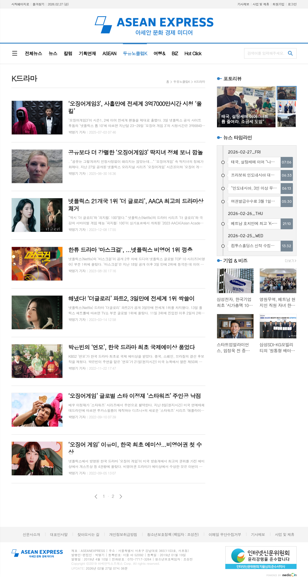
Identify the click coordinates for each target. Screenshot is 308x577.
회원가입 (278, 4)
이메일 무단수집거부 (225, 534)
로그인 (292, 4)
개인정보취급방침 (123, 534)
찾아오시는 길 (88, 534)
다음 (120, 496)
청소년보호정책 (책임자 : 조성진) (172, 534)
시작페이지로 (20, 4)
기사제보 (243, 4)
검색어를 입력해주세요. (265, 53)
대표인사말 (58, 534)
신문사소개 (31, 534)
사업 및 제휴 (261, 4)
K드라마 (199, 81)
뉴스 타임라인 (237, 137)
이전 (96, 496)
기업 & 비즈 (235, 260)
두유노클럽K (181, 81)
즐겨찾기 (38, 4)
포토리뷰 (232, 78)
